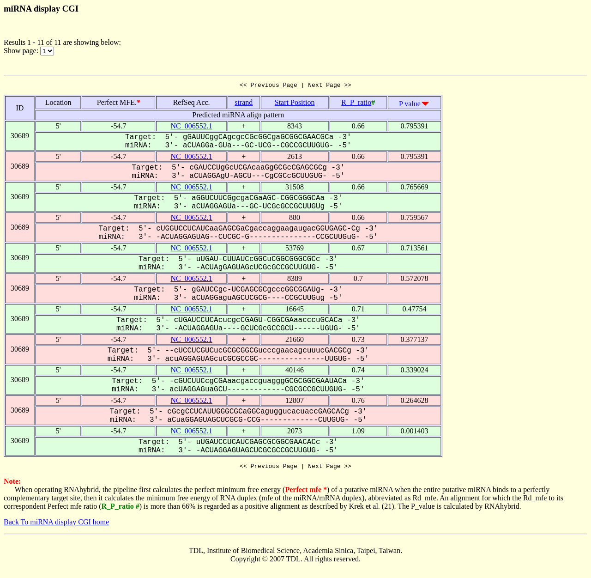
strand (244, 104)
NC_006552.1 (191, 127)
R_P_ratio (356, 104)
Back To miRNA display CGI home (56, 525)
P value (410, 105)
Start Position (295, 104)
